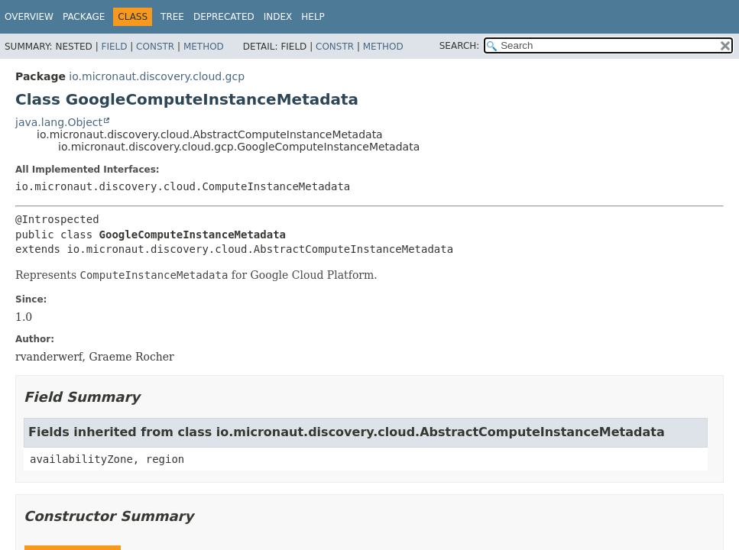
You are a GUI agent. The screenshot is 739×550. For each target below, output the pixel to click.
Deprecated (223, 16)
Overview (29, 16)
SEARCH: (459, 45)
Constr (155, 46)
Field (114, 46)
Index (278, 16)
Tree (172, 16)
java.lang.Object (58, 122)
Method (203, 46)
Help (313, 16)
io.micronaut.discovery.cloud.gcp (157, 76)
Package (84, 16)
